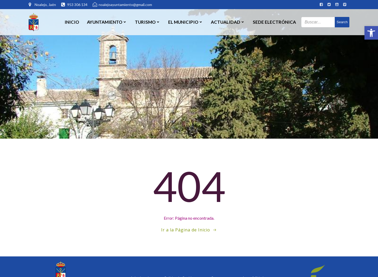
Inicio (72, 22)
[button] (371, 33)
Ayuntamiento (107, 22)
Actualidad (228, 22)
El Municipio (185, 22)
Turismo (147, 22)
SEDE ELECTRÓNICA (274, 22)
